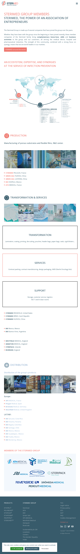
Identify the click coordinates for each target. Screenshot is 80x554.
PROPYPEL (8, 518)
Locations (26, 532)
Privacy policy (65, 508)
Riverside (26, 525)
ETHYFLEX (8, 513)
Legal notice (64, 505)
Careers (25, 535)
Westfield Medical (29, 520)
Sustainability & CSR (30, 530)
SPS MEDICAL (27, 518)
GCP (61, 513)
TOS (61, 503)
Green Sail (26, 515)
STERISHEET (9, 520)
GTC (61, 510)
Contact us (64, 522)
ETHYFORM (8, 515)
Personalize (45, 548)
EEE (24, 513)
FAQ (61, 515)
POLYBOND (8, 510)
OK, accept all (17, 548)
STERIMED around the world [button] (15, 49)
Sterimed (26, 508)
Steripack (26, 523)
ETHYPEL (7, 508)
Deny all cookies (32, 548)
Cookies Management (68, 518)
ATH (24, 510)
